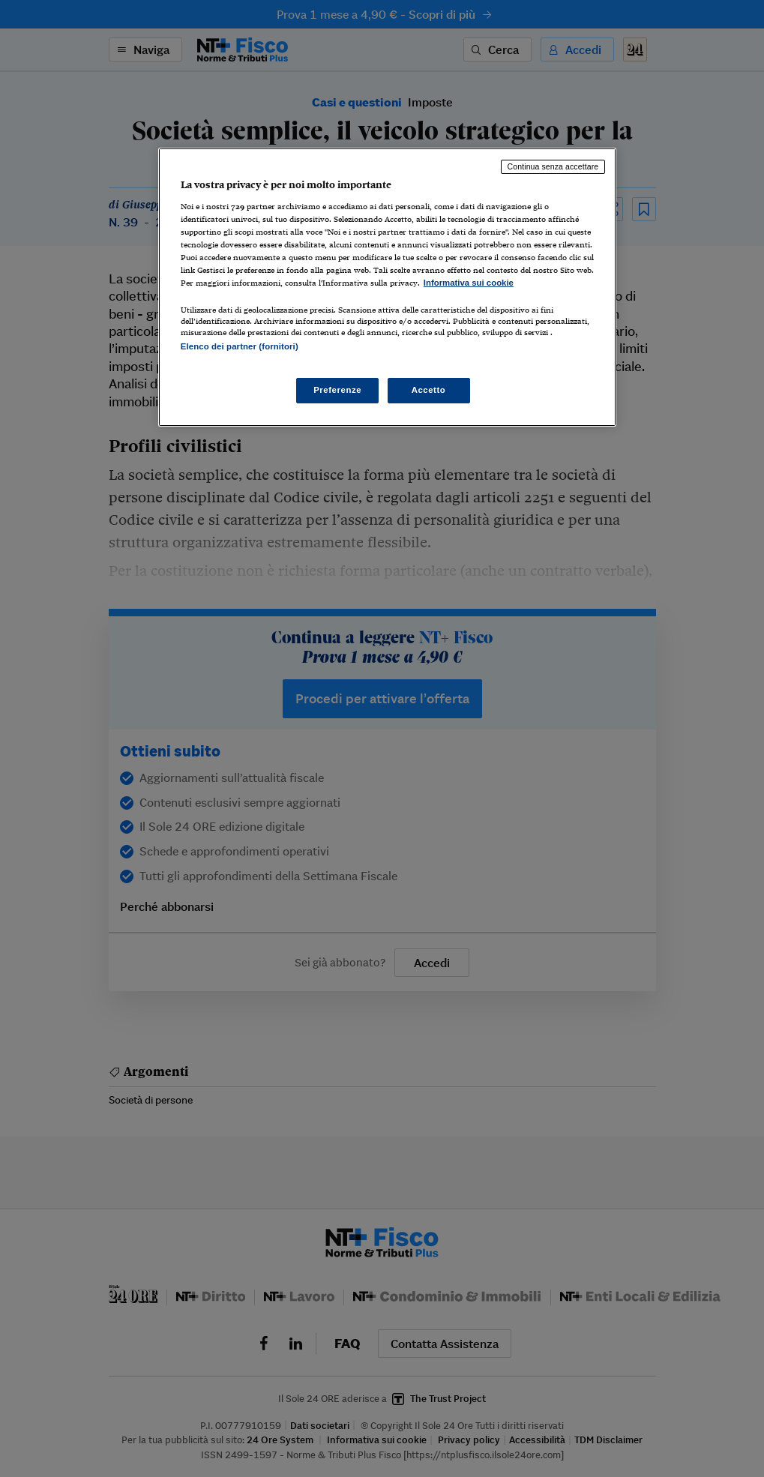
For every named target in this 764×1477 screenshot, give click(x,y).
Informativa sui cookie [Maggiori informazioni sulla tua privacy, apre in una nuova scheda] (469, 282)
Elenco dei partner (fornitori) (239, 346)
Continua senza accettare (553, 166)
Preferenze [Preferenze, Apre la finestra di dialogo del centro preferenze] (337, 389)
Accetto (429, 389)
